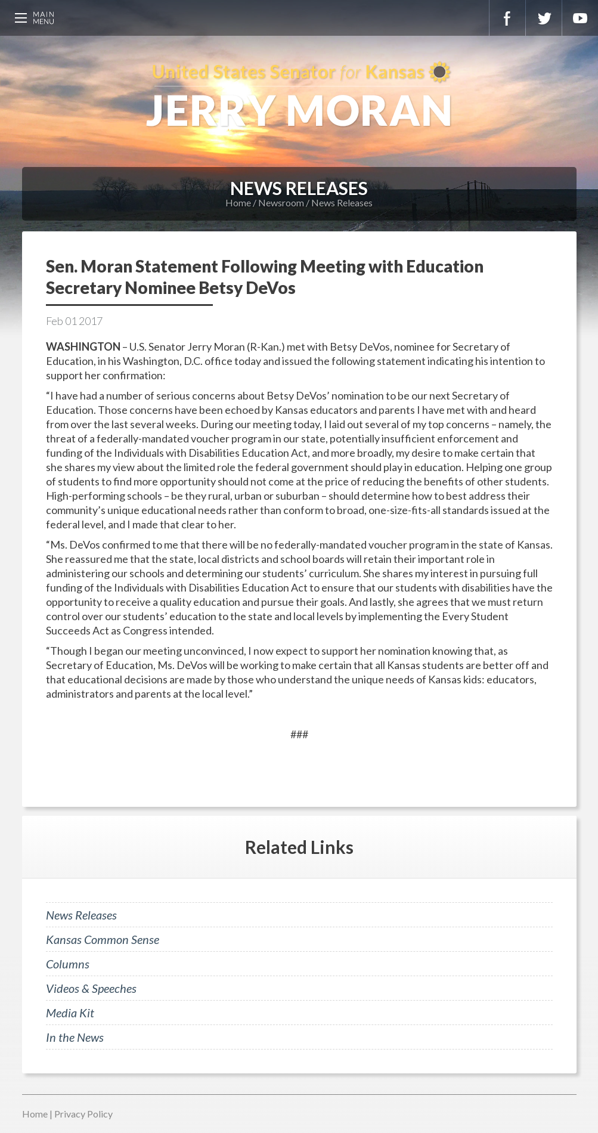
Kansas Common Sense (102, 939)
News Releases (342, 202)
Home (238, 202)
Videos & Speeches (91, 988)
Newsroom (281, 202)
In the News (75, 1037)
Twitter (544, 18)
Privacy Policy (83, 1113)
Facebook (507, 18)
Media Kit (70, 1012)
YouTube (580, 18)
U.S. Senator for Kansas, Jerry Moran (299, 95)
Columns (67, 963)
